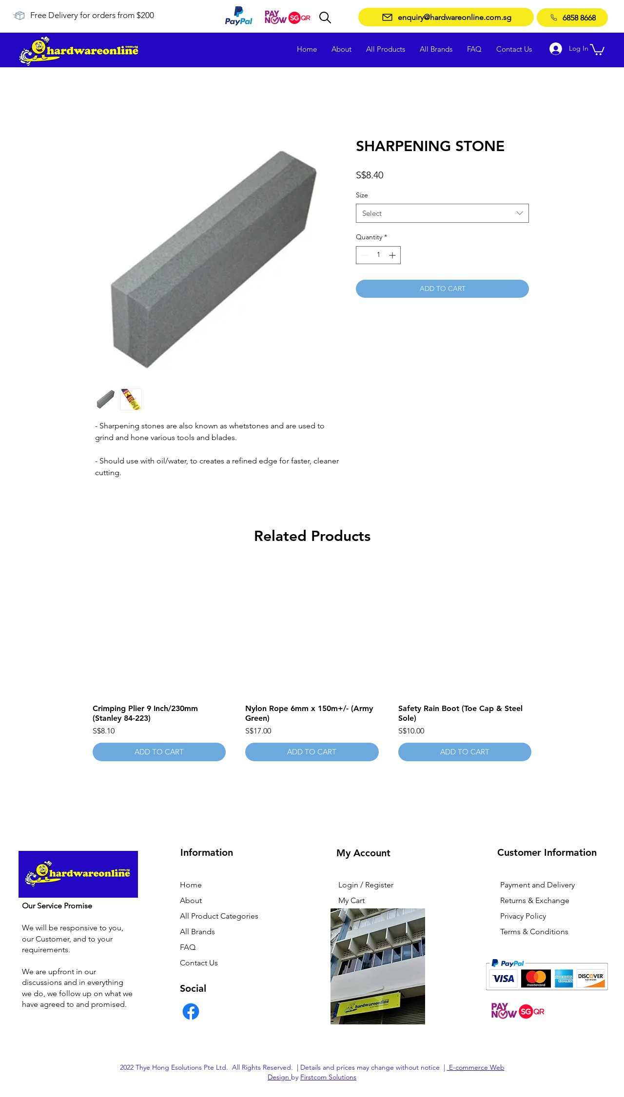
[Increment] (393, 255)
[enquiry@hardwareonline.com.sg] (446, 17)
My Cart (351, 900)
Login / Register (365, 884)
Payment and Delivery (537, 884)
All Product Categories (219, 916)
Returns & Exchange (534, 900)
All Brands (197, 931)
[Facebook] (191, 1011)
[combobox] (442, 213)
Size (362, 195)
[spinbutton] (378, 255)
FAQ (187, 947)
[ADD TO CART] (159, 752)
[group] (312, 662)
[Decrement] (363, 255)
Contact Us (199, 962)
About (191, 900)
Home (191, 884)
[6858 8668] (572, 17)
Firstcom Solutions (328, 1077)
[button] (597, 49)
